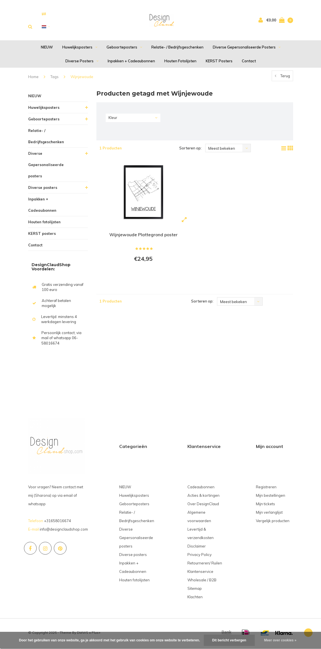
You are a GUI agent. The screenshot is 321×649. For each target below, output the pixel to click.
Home (33, 79)
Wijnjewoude (81, 79)
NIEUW (47, 49)
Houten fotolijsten (180, 63)
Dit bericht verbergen (229, 640)
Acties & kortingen (203, 497)
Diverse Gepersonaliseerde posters (246, 49)
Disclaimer (196, 548)
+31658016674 (57, 522)
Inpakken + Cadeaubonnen (131, 63)
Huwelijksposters (79, 49)
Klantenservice (200, 573)
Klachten (195, 599)
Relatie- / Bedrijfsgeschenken (177, 49)
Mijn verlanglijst (269, 514)
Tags (54, 79)
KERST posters (219, 63)
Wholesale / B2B (201, 582)
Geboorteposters (124, 49)
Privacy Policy (199, 556)
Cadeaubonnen (200, 489)
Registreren (266, 489)
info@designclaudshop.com (64, 531)
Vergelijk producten (272, 522)
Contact (249, 63)
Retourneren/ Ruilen (204, 565)
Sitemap (194, 590)
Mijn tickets (265, 506)
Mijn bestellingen (270, 497)
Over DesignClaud (203, 506)
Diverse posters (81, 63)
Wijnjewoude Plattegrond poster (143, 237)
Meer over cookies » (280, 640)
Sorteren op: (190, 150)
